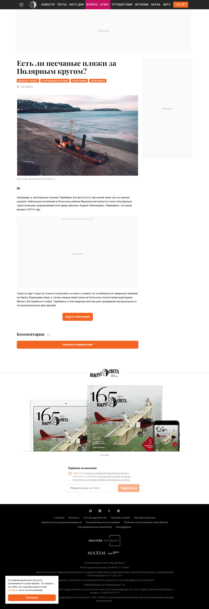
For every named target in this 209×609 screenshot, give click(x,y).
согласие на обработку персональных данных (106, 473)
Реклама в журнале (144, 517)
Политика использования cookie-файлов (146, 522)
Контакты (73, 517)
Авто (167, 4)
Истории (141, 4)
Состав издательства (95, 517)
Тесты (62, 4)
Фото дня (76, 4)
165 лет (180, 4)
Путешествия (122, 4)
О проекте (59, 517)
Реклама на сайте (120, 517)
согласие (13, 590)
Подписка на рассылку (82, 468)
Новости (48, 4)
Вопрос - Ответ (98, 4)
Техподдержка (123, 527)
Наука (155, 4)
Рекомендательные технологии (95, 527)
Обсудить (25, 87)
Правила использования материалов (61, 522)
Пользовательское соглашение (103, 522)
